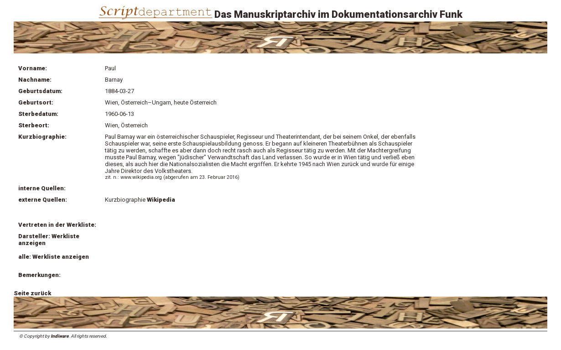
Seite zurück (32, 293)
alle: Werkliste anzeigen (53, 256)
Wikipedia (161, 199)
